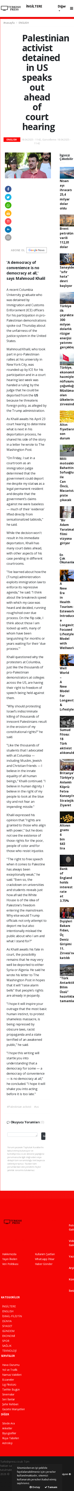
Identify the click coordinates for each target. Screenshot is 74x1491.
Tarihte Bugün (11, 1389)
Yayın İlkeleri (9, 1259)
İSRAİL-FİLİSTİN (12, 1316)
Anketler (7, 1428)
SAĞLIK (6, 1346)
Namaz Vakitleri (12, 1375)
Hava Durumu (11, 1365)
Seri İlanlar (8, 1399)
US (36, 395)
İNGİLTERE (34, 6)
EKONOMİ (8, 1336)
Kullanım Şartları (45, 1254)
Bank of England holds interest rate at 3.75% (66, 885)
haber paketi (8, 1478)
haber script (7, 1486)
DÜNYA (7, 1321)
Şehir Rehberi (10, 1404)
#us (36, 1107)
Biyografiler (9, 1433)
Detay (35, 1487)
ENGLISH (24, 22)
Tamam (51, 1487)
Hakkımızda (9, 1254)
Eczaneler (8, 1379)
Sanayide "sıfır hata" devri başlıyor (67, 276)
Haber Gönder (43, 1264)
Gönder (44, 1136)
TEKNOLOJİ (9, 1350)
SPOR (5, 1341)
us (36, 483)
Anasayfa (9, 22)
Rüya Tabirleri (10, 1438)
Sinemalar (8, 1394)
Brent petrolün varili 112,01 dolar (66, 237)
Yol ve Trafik (10, 1370)
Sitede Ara (8, 1423)
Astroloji (7, 1443)
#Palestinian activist (19, 1107)
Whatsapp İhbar (44, 1259)
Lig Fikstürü (9, 1384)
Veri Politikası (10, 1264)
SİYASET (7, 1326)
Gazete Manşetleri (13, 1409)
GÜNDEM (8, 1331)
